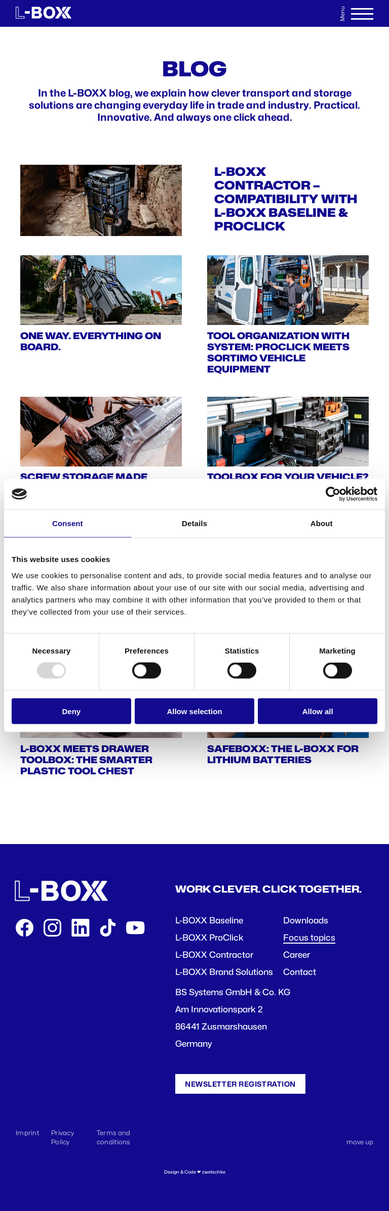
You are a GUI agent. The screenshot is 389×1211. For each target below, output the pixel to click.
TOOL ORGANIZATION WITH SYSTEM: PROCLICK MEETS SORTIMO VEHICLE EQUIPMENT (278, 352)
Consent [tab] (67, 523)
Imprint (27, 1133)
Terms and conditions (114, 1137)
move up (359, 1142)
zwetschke (213, 1172)
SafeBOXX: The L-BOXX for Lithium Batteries (283, 754)
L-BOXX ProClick (209, 938)
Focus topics (309, 938)
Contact (299, 972)
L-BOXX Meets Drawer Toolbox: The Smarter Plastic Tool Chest (86, 759)
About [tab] (321, 523)
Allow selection (194, 711)
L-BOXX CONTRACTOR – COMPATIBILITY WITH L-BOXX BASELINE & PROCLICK (285, 199)
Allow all (317, 711)
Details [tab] (194, 523)
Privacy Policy (62, 1137)
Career (296, 955)
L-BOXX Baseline (209, 920)
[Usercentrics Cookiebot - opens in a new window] (333, 494)
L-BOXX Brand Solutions (224, 972)
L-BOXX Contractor (214, 955)
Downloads (305, 920)
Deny (71, 711)
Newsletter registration (240, 1084)
